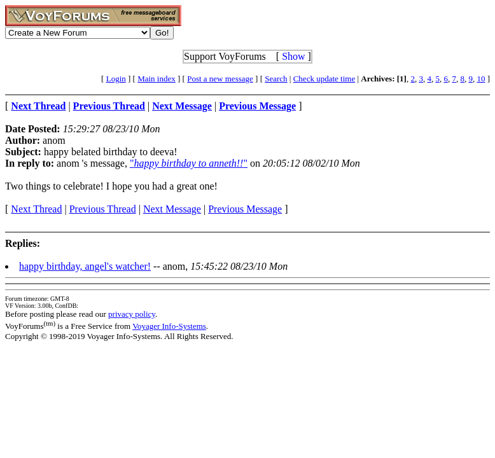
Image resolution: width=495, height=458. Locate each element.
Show (293, 56)
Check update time (324, 78)
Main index (156, 78)
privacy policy (131, 314)
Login (116, 78)
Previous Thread (102, 209)
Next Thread (36, 209)
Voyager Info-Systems (169, 326)
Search (276, 78)
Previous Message (245, 209)
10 (481, 78)
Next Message (172, 209)
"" (189, 163)
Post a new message (220, 78)
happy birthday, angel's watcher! (85, 266)
